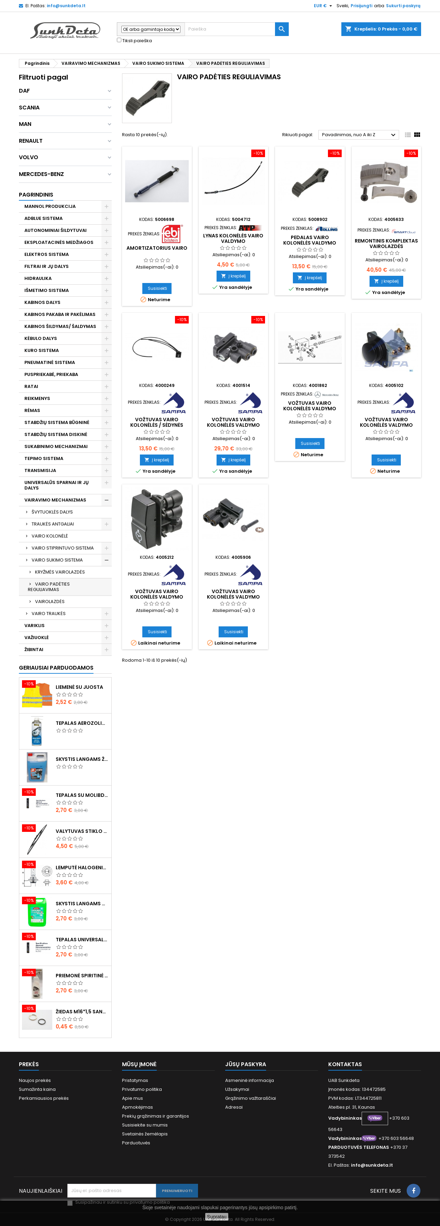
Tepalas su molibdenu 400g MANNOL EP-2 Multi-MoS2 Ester (82, 795)
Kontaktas (345, 1064)
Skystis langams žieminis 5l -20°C (82, 759)
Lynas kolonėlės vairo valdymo (233, 238)
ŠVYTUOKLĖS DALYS (52, 512)
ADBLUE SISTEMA (43, 218)
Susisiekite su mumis (145, 1125)
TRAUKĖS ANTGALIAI (53, 524)
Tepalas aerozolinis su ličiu (82, 723)
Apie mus (132, 1098)
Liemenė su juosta (79, 687)
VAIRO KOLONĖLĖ (50, 536)
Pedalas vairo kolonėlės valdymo (309, 240)
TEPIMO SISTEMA (43, 458)
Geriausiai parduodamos (56, 668)
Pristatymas (135, 1080)
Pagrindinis (36, 195)
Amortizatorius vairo (156, 248)
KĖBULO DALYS (40, 338)
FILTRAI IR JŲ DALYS (46, 266)
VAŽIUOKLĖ (36, 637)
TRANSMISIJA (40, 470)
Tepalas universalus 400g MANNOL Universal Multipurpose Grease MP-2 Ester (82, 939)
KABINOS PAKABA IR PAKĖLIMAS (60, 314)
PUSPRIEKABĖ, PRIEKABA (51, 374)
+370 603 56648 (396, 1138)
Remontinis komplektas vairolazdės (386, 243)
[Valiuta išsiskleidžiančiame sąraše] (324, 6)
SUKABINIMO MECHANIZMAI (56, 446)
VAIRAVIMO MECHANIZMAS (55, 500)
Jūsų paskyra (245, 1064)
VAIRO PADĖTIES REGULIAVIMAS (49, 587)
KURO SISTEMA (41, 350)
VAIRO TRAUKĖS (49, 613)
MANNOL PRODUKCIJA (50, 206)
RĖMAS (32, 410)
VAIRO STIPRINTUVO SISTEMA (63, 548)
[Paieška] (237, 29)
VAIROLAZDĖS (50, 601)
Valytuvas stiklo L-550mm (82, 831)
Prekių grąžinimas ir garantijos (155, 1116)
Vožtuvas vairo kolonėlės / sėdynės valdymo (156, 425)
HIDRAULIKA (38, 278)
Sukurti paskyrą (403, 6)
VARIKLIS (34, 625)
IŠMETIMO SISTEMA (46, 290)
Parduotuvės (136, 1143)
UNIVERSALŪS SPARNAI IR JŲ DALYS (56, 485)
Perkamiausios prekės (44, 1098)
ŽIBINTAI (33, 649)
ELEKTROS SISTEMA (46, 254)
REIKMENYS (37, 398)
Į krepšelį (233, 276)
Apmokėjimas (137, 1107)
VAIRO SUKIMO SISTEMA (57, 560)
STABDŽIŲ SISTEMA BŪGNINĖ (56, 422)
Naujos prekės (35, 1080)
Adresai (234, 1107)
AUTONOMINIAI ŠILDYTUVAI (55, 230)
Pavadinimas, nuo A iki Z (359, 135)
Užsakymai (237, 1089)
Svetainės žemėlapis (145, 1134)
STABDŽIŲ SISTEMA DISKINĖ (55, 434)
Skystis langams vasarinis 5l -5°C (82, 903)
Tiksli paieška (134, 41)
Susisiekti (157, 288)
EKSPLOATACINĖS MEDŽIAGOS (59, 242)
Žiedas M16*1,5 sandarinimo (82, 1011)
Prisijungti (361, 6)
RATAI (31, 386)
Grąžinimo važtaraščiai (250, 1098)
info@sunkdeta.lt (66, 6)
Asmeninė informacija (249, 1080)
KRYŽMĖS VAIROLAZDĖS (60, 572)
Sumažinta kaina (37, 1089)
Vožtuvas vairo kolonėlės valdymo (233, 422)
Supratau (217, 1216)
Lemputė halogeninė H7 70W (82, 867)
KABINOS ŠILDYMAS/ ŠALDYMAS (60, 326)
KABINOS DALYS (42, 302)
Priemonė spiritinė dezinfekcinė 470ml (82, 975)
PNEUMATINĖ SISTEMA (49, 362)
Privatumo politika (142, 1089)
